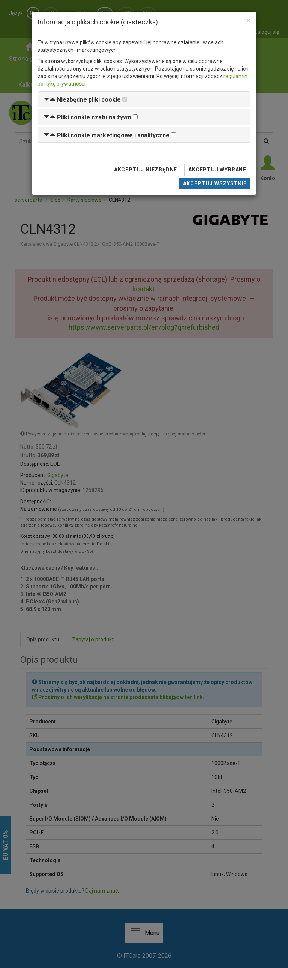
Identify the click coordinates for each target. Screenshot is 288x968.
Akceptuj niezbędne (145, 170)
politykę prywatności (62, 84)
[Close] (248, 20)
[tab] (144, 99)
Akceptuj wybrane (217, 170)
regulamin (236, 76)
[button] (82, 99)
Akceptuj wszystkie (215, 183)
